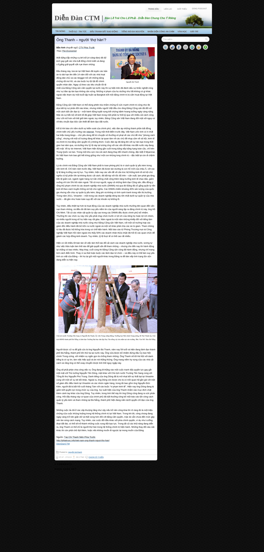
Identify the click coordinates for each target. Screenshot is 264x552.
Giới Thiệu (182, 9)
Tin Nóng (60, 31)
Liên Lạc (168, 9)
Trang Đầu (153, 9)
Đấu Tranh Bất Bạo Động (104, 31)
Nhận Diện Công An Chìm (160, 31)
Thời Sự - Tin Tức (78, 31)
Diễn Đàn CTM (77, 18)
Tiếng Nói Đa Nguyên (132, 31)
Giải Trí (194, 31)
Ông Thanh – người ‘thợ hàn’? (81, 40)
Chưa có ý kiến (96, 457)
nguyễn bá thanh (75, 452)
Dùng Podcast (199, 9)
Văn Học (182, 31)
